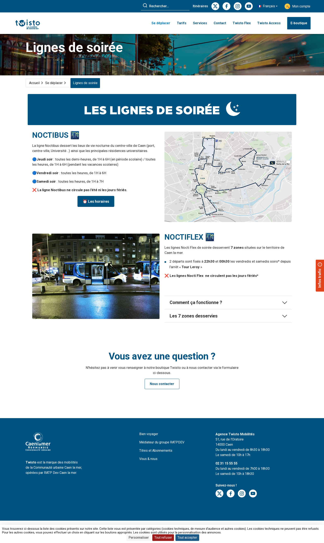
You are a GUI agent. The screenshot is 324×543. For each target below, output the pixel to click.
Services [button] (200, 24)
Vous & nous (148, 469)
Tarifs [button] (181, 24)
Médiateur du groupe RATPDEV (161, 453)
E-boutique (299, 24)
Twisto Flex (242, 24)
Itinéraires (200, 6)
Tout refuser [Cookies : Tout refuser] (163, 537)
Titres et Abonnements (155, 461)
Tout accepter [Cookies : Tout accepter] (187, 537)
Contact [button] (220, 24)
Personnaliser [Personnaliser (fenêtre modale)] (139, 537)
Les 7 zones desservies (228, 326)
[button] (267, 6)
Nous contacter (162, 394)
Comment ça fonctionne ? (228, 312)
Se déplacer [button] (160, 24)
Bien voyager (148, 444)
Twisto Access (269, 24)
